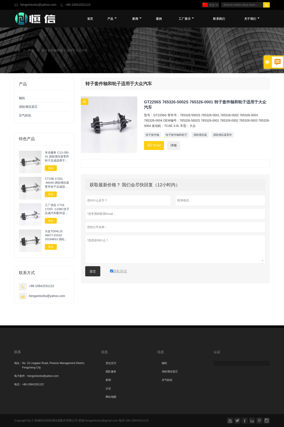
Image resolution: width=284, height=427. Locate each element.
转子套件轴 (152, 135)
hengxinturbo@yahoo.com (38, 4)
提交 (93, 271)
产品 (112, 19)
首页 (90, 19)
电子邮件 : (20, 376)
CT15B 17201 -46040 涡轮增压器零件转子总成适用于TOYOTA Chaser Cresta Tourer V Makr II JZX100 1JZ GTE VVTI (57, 183)
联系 (17, 351)
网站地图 (111, 397)
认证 (108, 388)
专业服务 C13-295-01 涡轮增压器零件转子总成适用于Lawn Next (57, 157)
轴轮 (22, 98)
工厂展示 (186, 19)
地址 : (17, 363)
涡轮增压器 (200, 135)
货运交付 (111, 363)
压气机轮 (25, 115)
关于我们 (252, 19)
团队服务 (111, 372)
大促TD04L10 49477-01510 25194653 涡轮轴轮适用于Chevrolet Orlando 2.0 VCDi (57, 235)
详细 (173, 145)
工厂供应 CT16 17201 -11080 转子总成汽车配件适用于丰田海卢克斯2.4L (57, 209)
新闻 (137, 19)
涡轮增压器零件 (222, 135)
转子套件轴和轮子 (176, 135)
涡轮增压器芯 (28, 106)
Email (154, 145)
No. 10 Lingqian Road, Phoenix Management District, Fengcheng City (53, 365)
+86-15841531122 (78, 4)
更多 (50, 168)
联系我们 (219, 19)
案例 (159, 19)
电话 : (17, 384)
